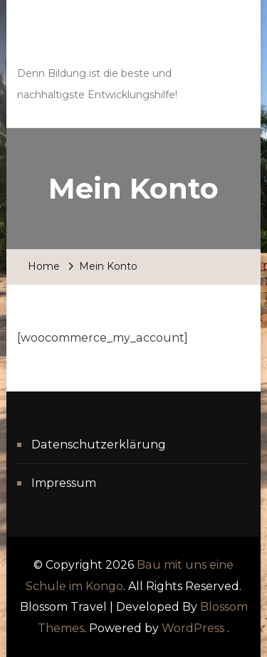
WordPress (193, 628)
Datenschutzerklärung (98, 444)
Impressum (63, 483)
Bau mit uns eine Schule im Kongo (112, 42)
